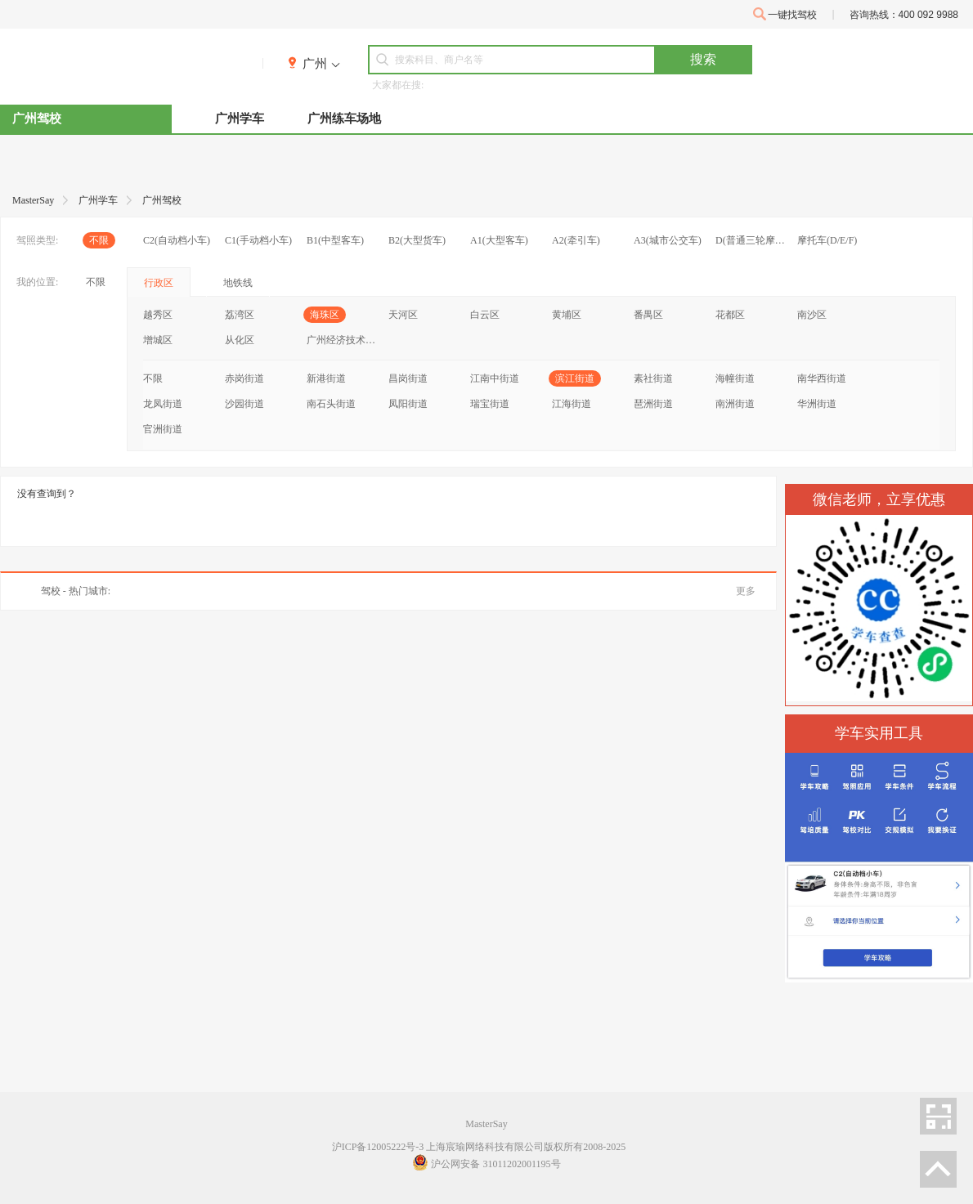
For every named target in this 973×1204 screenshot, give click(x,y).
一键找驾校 (785, 14)
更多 (746, 591)
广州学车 (239, 118)
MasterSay (486, 1124)
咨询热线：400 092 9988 (904, 14)
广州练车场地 (344, 118)
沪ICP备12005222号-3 (378, 1147)
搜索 (703, 59)
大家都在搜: (398, 85)
